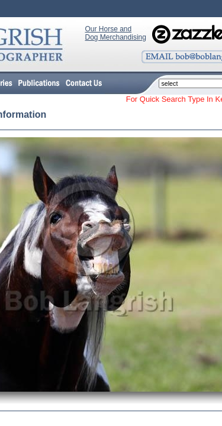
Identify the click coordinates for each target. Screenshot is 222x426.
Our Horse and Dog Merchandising (115, 33)
